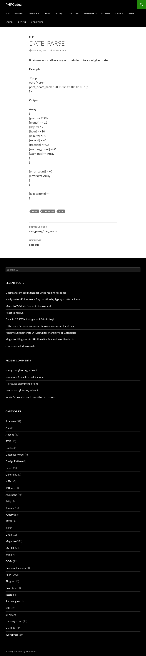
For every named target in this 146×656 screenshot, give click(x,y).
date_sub (73, 242)
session (10, 594)
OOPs (9, 561)
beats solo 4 (12, 376)
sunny (9, 370)
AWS (8, 441)
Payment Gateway (16, 567)
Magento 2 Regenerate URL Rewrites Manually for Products (40, 339)
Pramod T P (59, 50)
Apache (10, 434)
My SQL (59, 13)
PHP (8, 13)
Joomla (119, 13)
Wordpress (12, 634)
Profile (22, 22)
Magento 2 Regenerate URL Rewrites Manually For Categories (41, 332)
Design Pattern (14, 461)
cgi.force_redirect (26, 370)
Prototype (11, 587)
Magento (19, 13)
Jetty (8, 501)
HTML (48, 13)
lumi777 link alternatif (18, 396)
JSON (9, 521)
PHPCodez (13, 4)
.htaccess (11, 421)
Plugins (105, 13)
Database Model (15, 454)
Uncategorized (14, 621)
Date (34, 211)
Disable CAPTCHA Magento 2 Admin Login (30, 319)
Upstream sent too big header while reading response (36, 292)
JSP (8, 527)
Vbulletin (11, 628)
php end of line (29, 383)
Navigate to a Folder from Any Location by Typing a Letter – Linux (43, 299)
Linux (131, 13)
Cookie (10, 447)
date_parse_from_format (73, 229)
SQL (8, 608)
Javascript (34, 13)
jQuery (9, 22)
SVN (8, 614)
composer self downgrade (20, 346)
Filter (9, 467)
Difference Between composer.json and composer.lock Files (40, 326)
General (10, 474)
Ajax (8, 427)
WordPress (90, 13)
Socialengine (13, 601)
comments (37, 22)
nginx (9, 554)
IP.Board (10, 487)
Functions (73, 13)
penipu (10, 390)
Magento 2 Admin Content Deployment (28, 306)
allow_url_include (33, 376)
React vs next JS (15, 312)
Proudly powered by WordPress (21, 651)
